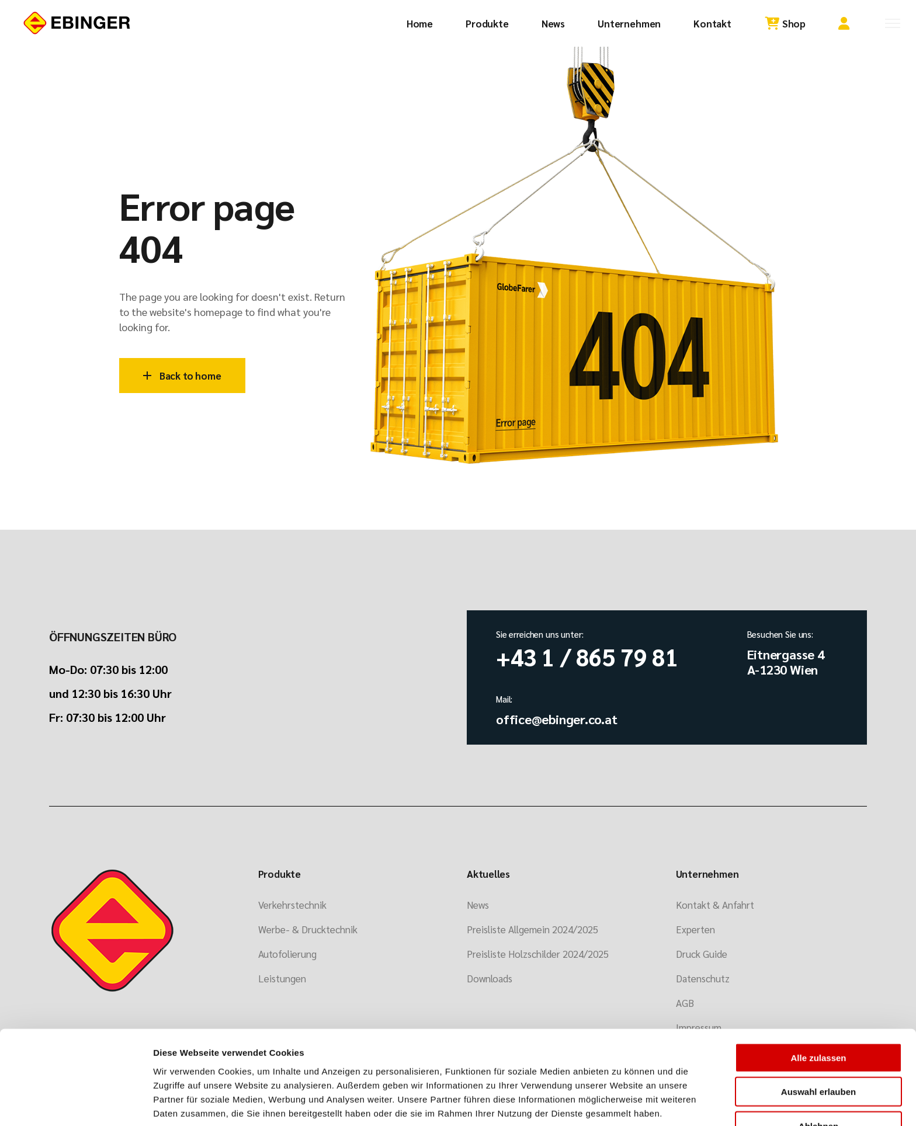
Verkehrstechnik (292, 904)
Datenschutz (703, 978)
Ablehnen (818, 1078)
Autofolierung (287, 953)
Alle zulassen (818, 1009)
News (478, 904)
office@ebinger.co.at (556, 719)
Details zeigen (615, 1103)
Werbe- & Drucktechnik (308, 929)
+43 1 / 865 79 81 (587, 656)
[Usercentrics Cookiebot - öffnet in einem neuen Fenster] (76, 1103)
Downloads (489, 978)
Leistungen (282, 978)
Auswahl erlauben (818, 1044)
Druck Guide (701, 953)
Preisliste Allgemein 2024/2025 (532, 929)
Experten (695, 929)
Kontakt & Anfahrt (715, 904)
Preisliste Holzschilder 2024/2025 (538, 953)
